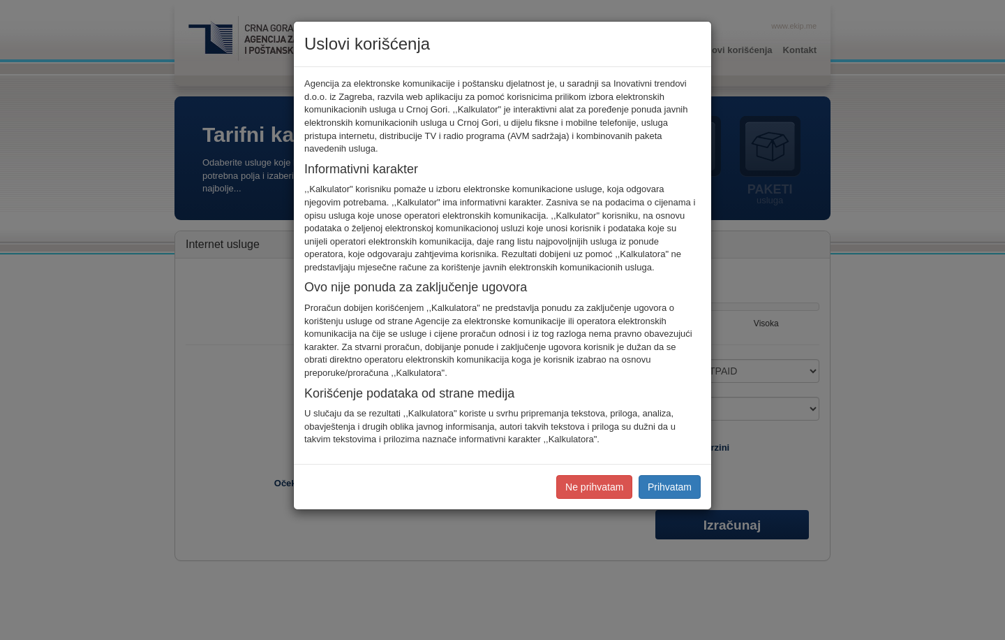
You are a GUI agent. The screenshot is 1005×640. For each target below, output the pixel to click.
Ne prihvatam (594, 487)
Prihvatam (670, 487)
